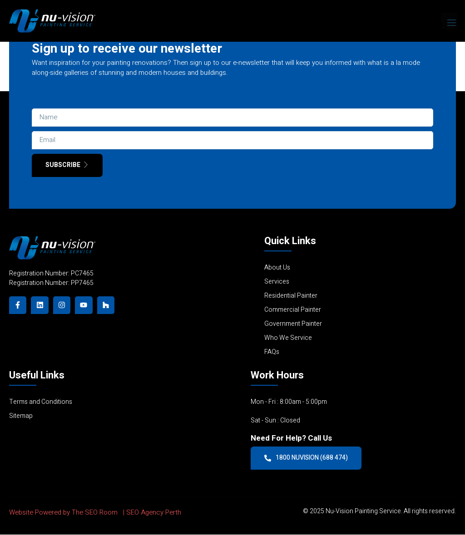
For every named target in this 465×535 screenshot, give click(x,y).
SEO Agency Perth (153, 513)
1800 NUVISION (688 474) (306, 458)
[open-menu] (449, 21)
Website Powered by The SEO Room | (67, 513)
